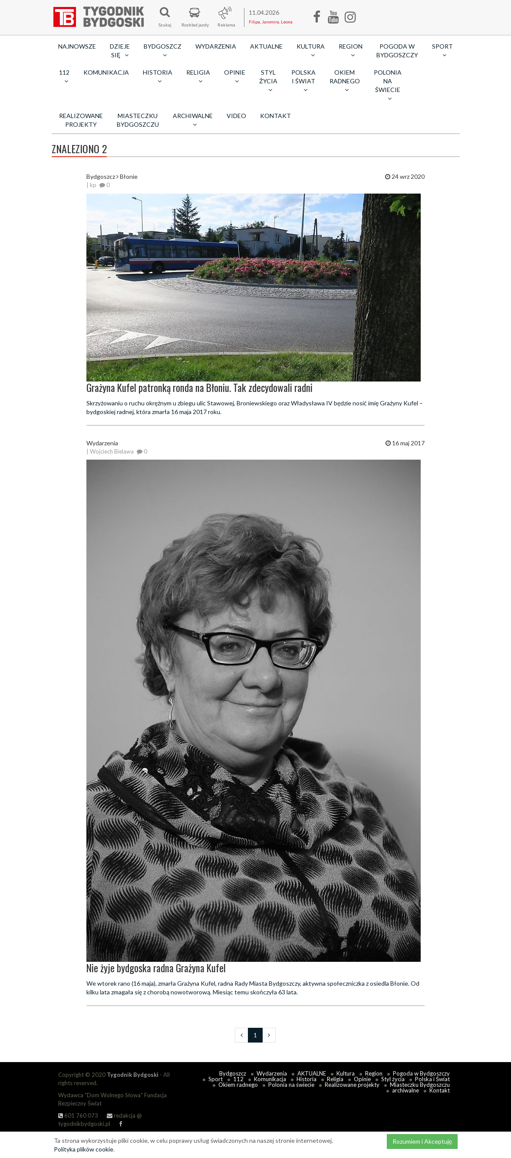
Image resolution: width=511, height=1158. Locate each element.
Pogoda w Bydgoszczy (397, 51)
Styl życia (393, 1079)
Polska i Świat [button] (303, 81)
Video (236, 115)
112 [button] (64, 76)
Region (373, 1073)
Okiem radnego (238, 1084)
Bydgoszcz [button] (162, 50)
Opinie (362, 1079)
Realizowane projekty (81, 120)
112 (238, 1079)
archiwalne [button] (193, 120)
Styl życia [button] (268, 81)
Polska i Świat (432, 1079)
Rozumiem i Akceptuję (422, 1141)
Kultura (345, 1073)
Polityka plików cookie (83, 1149)
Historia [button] (157, 76)
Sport (215, 1079)
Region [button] (351, 50)
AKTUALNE (266, 46)
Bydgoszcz (232, 1073)
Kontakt (275, 115)
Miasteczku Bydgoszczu (138, 120)
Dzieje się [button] (120, 51)
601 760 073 (78, 1115)
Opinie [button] (234, 76)
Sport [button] (442, 50)
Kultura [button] (311, 50)
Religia (335, 1079)
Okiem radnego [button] (345, 81)
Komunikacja (106, 72)
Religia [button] (198, 76)
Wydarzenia (215, 46)
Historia (306, 1079)
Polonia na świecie (291, 1084)
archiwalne (405, 1090)
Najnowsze (77, 46)
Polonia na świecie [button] (388, 85)
